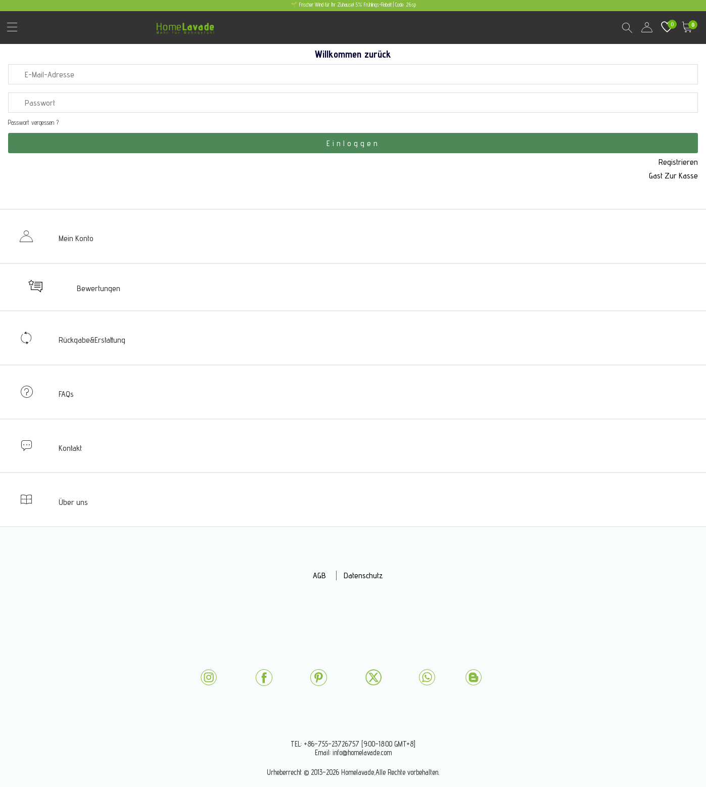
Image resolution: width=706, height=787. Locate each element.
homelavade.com (187, 25)
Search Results (627, 27)
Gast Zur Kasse (673, 175)
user (647, 27)
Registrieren (678, 162)
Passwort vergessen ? (33, 122)
